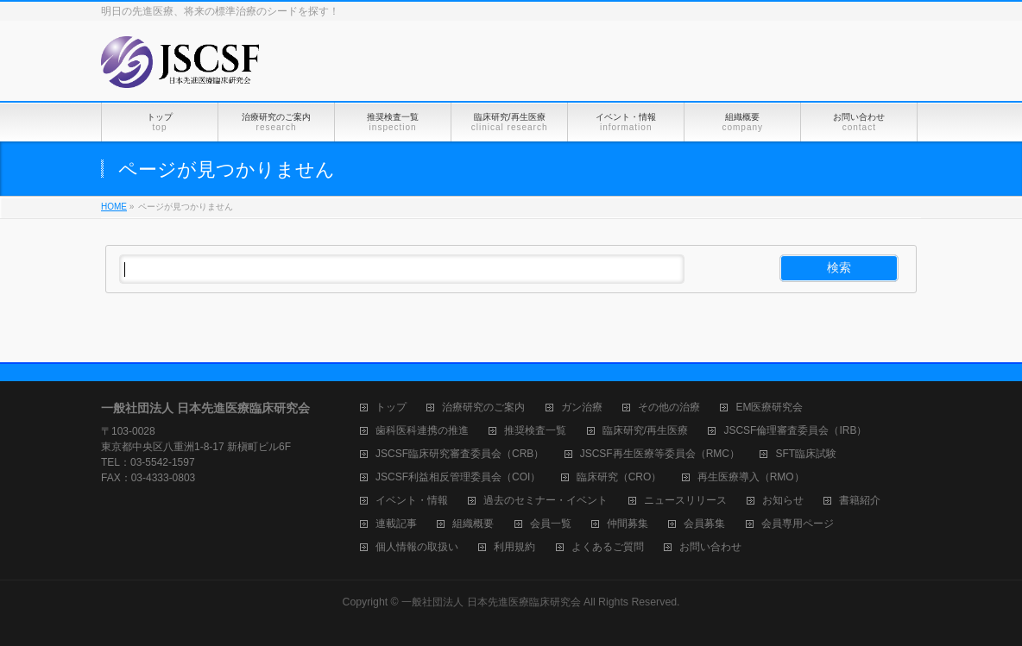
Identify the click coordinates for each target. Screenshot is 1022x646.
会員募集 (704, 524)
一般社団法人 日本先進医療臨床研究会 (490, 602)
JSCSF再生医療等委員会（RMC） (660, 454)
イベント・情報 (411, 500)
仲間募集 (627, 524)
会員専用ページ (797, 524)
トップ (391, 407)
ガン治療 (581, 407)
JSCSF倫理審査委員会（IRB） (795, 430)
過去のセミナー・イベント (545, 500)
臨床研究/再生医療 (645, 430)
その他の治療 (669, 407)
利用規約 (514, 547)
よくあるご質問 (607, 547)
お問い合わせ (710, 547)
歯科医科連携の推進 (422, 430)
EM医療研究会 (769, 407)
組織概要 (473, 524)
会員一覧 (550, 524)
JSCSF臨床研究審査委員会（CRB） (459, 454)
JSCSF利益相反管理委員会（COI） (457, 477)
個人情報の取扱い (416, 547)
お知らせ (783, 500)
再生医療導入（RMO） (750, 477)
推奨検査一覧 (535, 430)
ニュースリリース (685, 500)
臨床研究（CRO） (619, 477)
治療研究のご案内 (483, 407)
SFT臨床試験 (805, 454)
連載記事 (396, 524)
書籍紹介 (859, 500)
